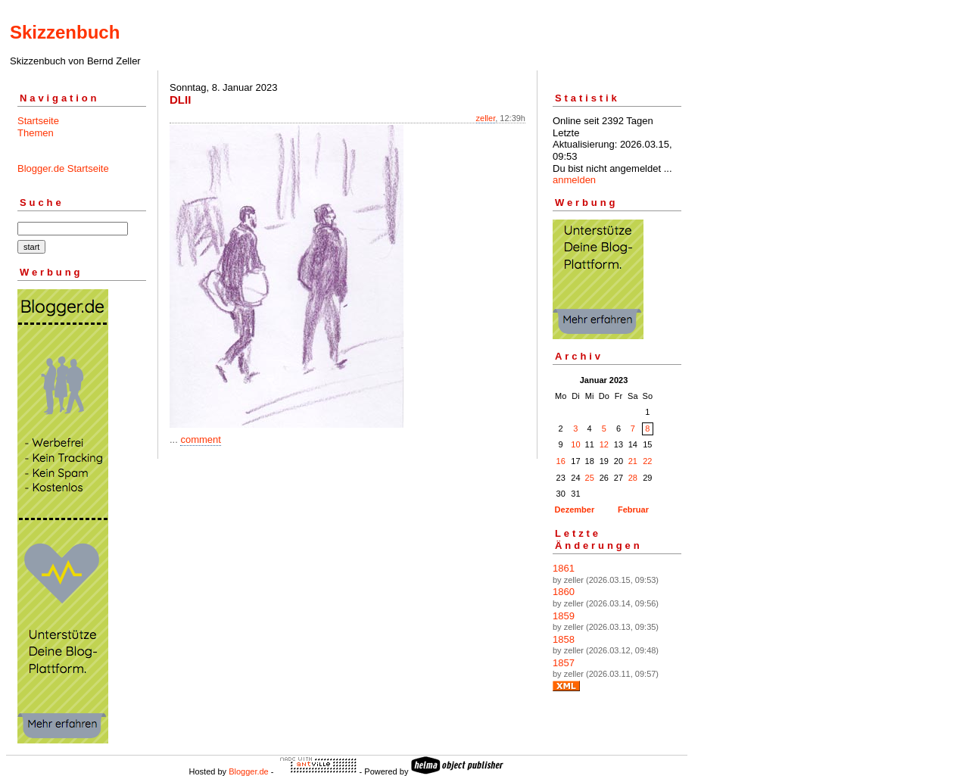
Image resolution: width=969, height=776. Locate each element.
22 (647, 461)
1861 (564, 568)
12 (604, 444)
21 (632, 461)
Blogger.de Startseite (63, 168)
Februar (633, 509)
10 (575, 444)
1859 (564, 616)
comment (200, 439)
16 (561, 461)
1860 (564, 591)
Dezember (575, 509)
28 (632, 477)
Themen (35, 133)
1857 (564, 662)
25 (589, 477)
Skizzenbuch (65, 32)
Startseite (38, 120)
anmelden (574, 179)
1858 (564, 639)
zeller (486, 118)
